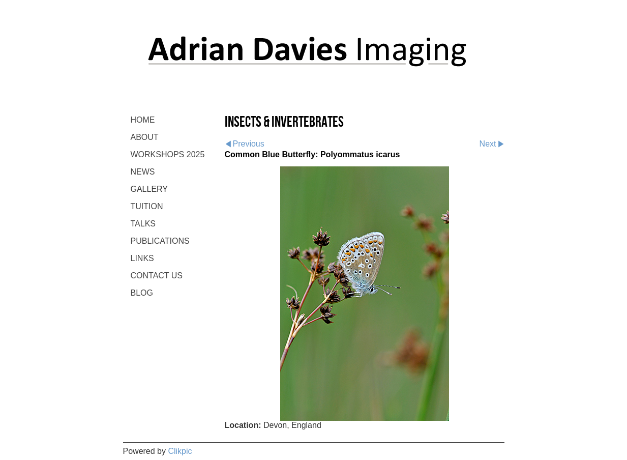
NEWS (143, 171)
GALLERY (149, 189)
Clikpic (180, 451)
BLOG (142, 293)
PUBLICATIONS (160, 241)
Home (143, 120)
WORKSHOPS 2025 (168, 154)
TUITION (147, 206)
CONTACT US (157, 275)
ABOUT (145, 137)
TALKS (143, 223)
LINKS (142, 258)
